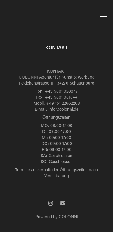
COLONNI (68, 216)
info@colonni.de (63, 109)
